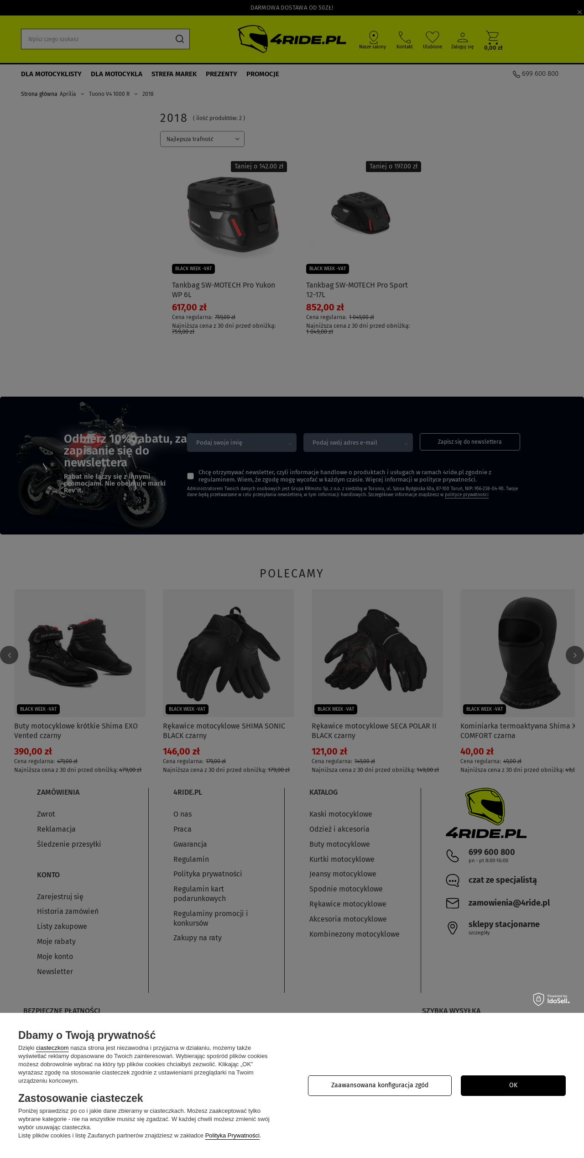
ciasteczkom (52, 1047)
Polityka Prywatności (232, 1135)
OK (513, 1085)
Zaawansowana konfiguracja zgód (379, 1085)
